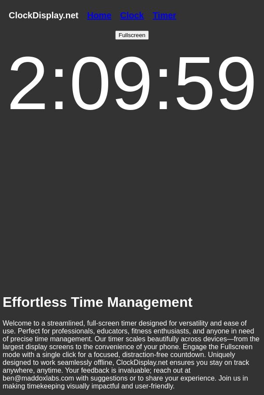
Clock (132, 15)
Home (99, 15)
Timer (164, 15)
